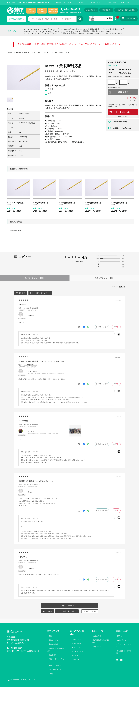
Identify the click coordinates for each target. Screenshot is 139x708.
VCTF (50, 31)
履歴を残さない (15, 230)
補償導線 (86, 31)
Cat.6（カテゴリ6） (119, 33)
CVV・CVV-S (106, 31)
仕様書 (50, 89)
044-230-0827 (72, 9)
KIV (56, 31)
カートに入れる (123, 112)
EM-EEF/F (53, 29)
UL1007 (82, 33)
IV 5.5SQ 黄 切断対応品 (15, 203)
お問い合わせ (125, 2)
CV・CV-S (33, 29)
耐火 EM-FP (55, 33)
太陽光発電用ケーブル (97, 29)
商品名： (28, 308)
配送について (96, 2)
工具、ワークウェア (56, 670)
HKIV (61, 31)
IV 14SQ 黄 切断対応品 (67, 203)
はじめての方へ (91, 10)
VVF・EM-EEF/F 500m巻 (68, 29)
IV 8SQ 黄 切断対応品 (40, 203)
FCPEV (46, 33)
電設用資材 (52, 655)
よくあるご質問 (110, 2)
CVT (25, 29)
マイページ (97, 647)
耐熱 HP (65, 33)
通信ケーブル (53, 640)
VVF (45, 29)
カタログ (51, 93)
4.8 (85, 257)
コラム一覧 (76, 660)
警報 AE (74, 33)
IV (40, 29)
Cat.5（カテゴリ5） (102, 33)
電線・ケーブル (54, 636)
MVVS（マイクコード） (32, 33)
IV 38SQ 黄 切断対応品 (93, 203)
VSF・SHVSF (76, 31)
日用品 (51, 674)
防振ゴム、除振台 (55, 665)
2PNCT (42, 31)
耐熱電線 (95, 31)
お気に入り (97, 636)
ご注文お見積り (129, 18)
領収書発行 (106, 10)
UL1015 (90, 33)
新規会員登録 (76, 643)
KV (67, 31)
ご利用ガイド (82, 2)
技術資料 (75, 655)
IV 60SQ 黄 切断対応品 (119, 203)
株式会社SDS (14, 631)
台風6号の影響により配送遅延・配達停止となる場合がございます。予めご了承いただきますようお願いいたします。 (70, 44)
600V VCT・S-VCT (31, 31)
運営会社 (120, 636)
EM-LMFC (83, 29)
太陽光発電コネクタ (115, 29)
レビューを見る (69, 71)
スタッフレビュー (104, 278)
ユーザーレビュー (35, 278)
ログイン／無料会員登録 (126, 10)
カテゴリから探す (16, 19)
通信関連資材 (53, 644)
